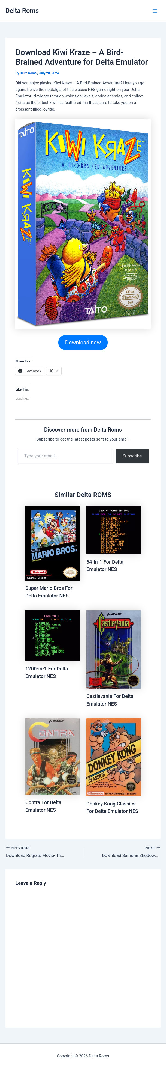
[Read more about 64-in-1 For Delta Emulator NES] (113, 530)
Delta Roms (22, 10)
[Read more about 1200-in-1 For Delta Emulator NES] (52, 635)
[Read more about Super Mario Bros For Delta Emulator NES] (52, 543)
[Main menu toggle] (155, 11)
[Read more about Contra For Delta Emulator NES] (52, 756)
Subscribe (132, 456)
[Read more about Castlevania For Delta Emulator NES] (113, 649)
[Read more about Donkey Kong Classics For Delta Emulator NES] (113, 757)
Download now (83, 342)
